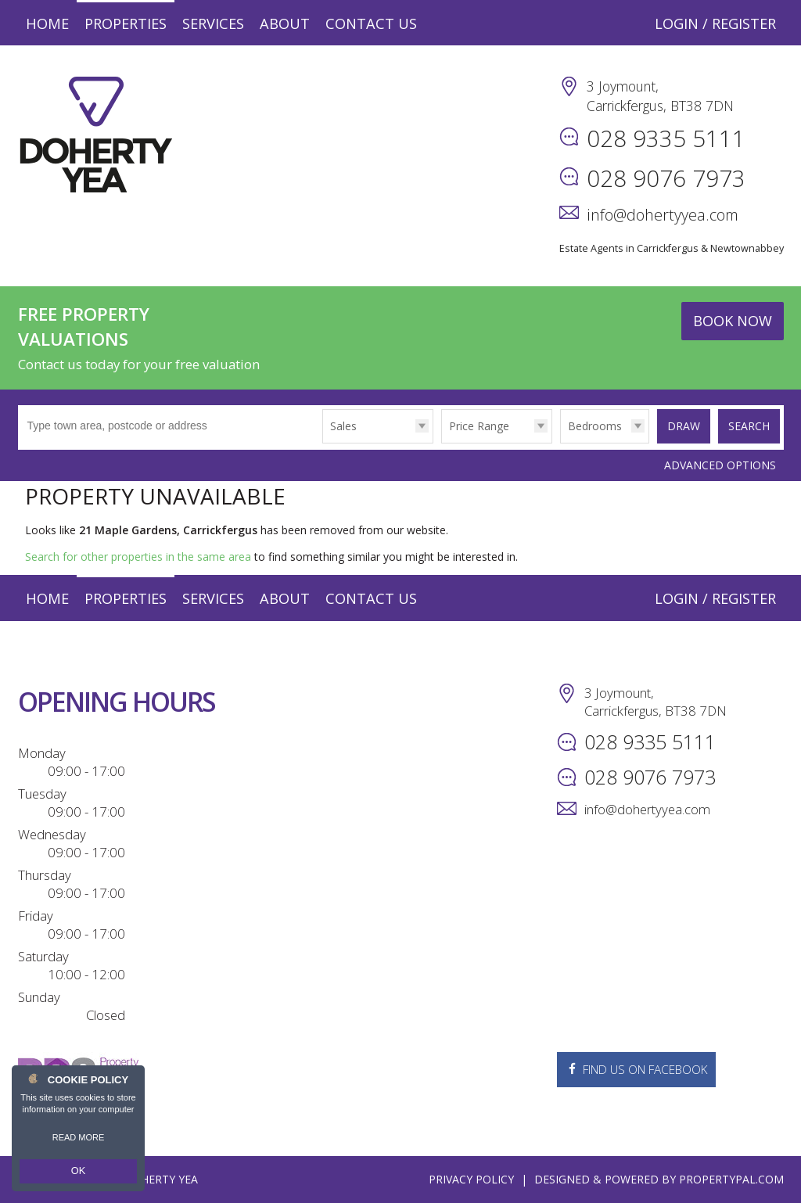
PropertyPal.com (731, 1179)
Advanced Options (720, 465)
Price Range (476, 425)
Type (319, 442)
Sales (340, 425)
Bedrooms (592, 425)
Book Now (732, 320)
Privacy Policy (471, 1179)
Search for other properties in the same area (138, 556)
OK (78, 1172)
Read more (78, 1140)
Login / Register (715, 23)
